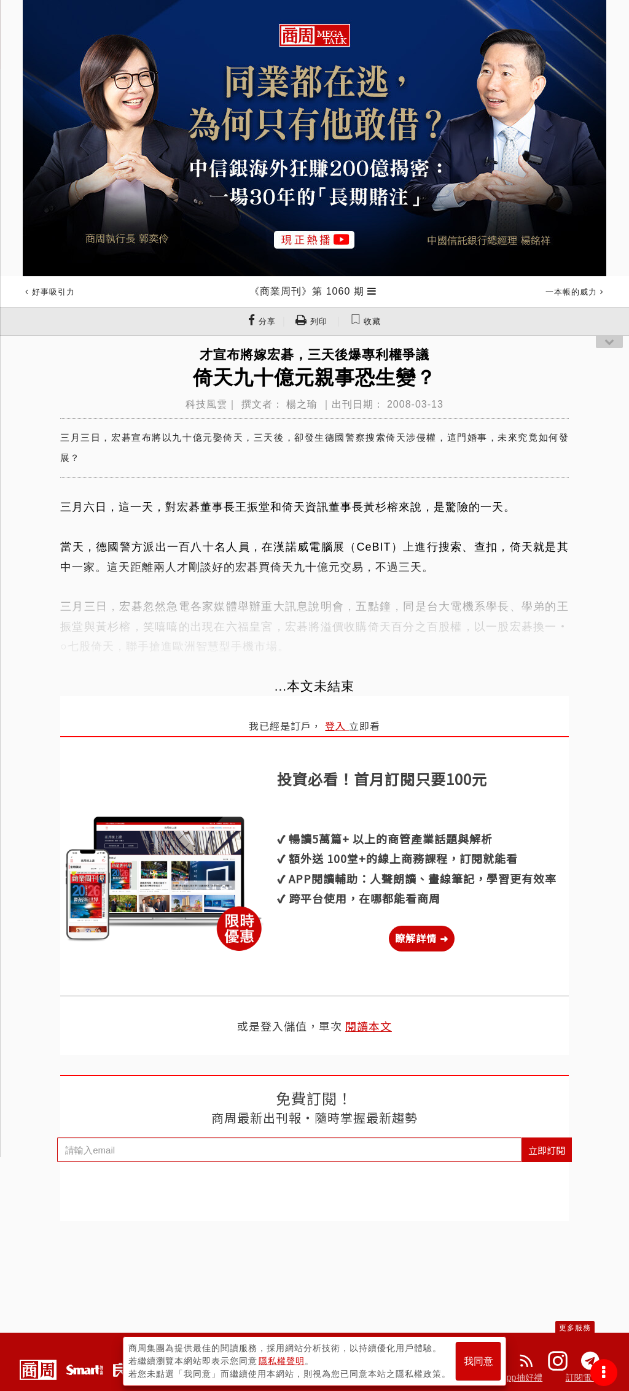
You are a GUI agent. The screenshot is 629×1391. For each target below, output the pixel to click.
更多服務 (575, 1327)
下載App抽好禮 (513, 1377)
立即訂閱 (546, 1150)
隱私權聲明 (282, 1361)
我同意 (478, 1361)
